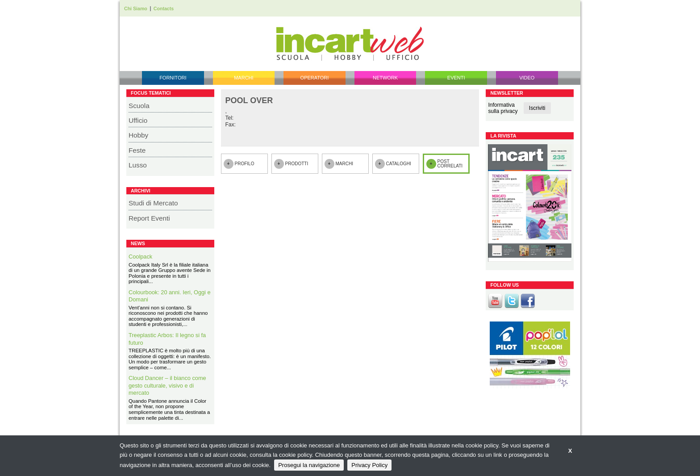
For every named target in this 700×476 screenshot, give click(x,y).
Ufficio (138, 120)
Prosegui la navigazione (309, 465)
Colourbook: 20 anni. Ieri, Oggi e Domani (170, 296)
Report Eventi (149, 218)
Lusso (138, 165)
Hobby (138, 135)
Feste (137, 150)
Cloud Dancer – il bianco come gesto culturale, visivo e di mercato (167, 385)
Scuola (139, 105)
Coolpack (140, 256)
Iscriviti (537, 108)
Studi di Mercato (153, 203)
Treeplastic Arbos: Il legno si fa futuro (167, 339)
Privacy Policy (369, 465)
